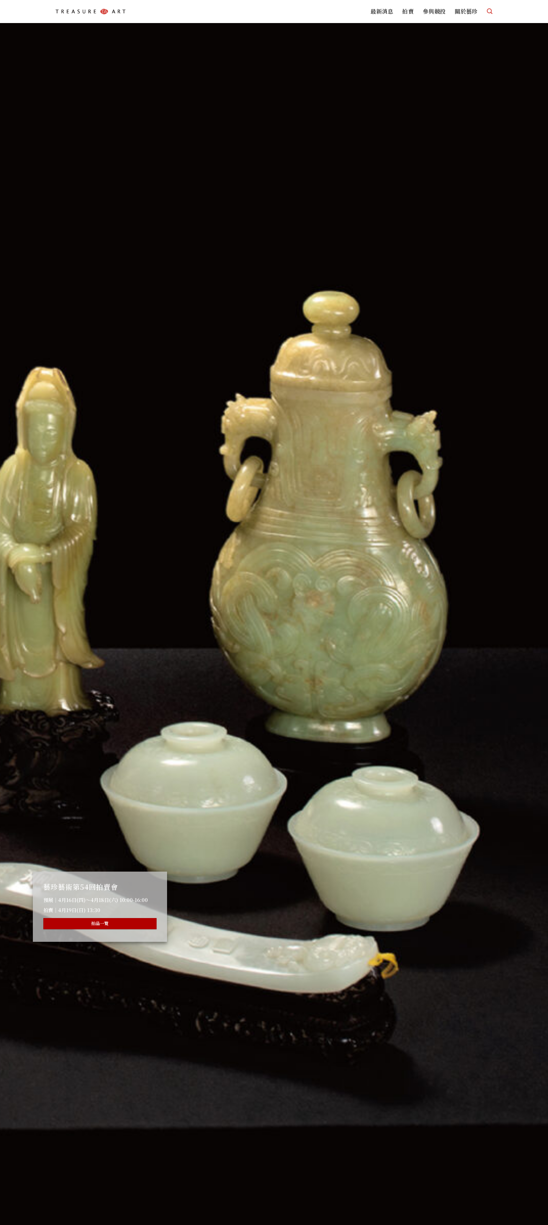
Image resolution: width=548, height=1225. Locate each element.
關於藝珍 (466, 11)
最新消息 (381, 11)
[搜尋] (489, 11)
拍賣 (408, 11)
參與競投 (434, 11)
